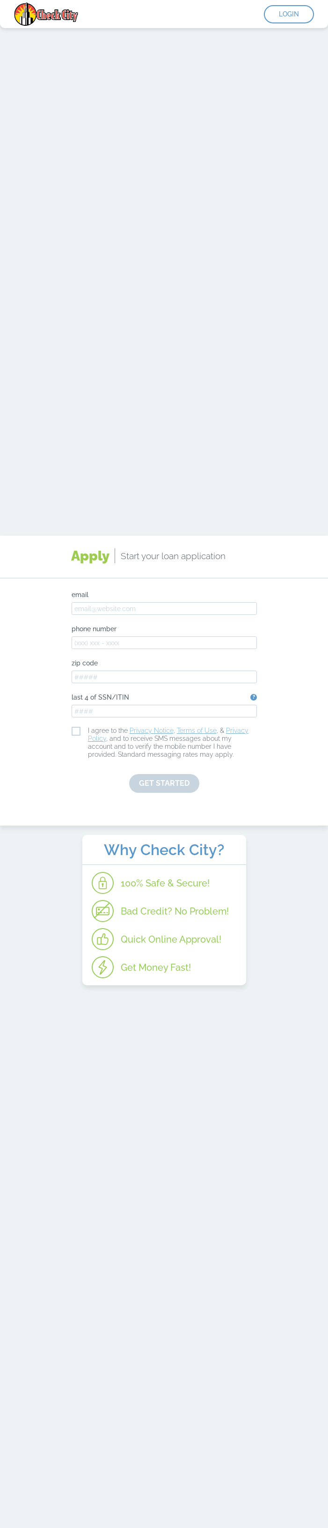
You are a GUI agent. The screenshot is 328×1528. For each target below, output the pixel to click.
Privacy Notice (152, 730)
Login (289, 14)
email (80, 594)
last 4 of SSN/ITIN (100, 697)
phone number (94, 629)
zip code (85, 663)
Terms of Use (197, 730)
